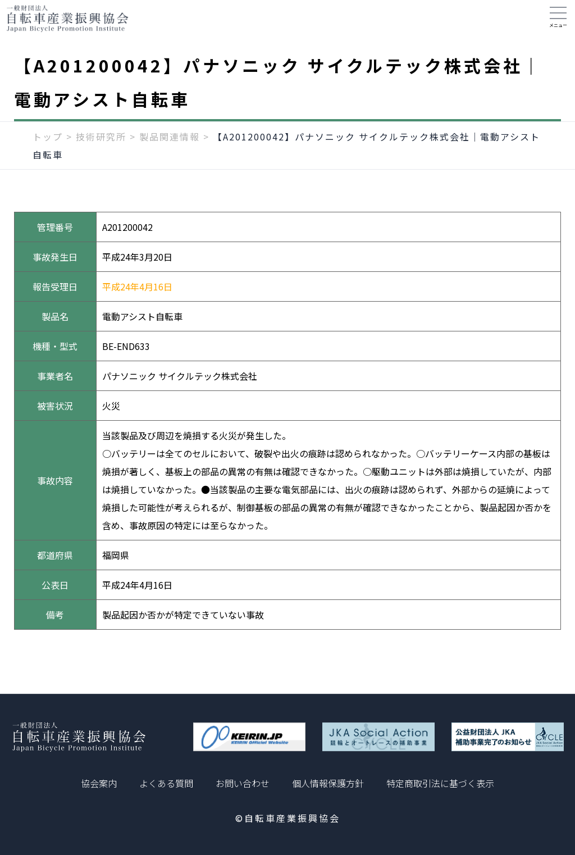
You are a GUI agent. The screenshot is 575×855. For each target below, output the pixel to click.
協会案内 (99, 783)
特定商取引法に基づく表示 (440, 783)
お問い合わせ (243, 783)
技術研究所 (101, 144)
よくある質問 (166, 783)
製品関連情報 (169, 144)
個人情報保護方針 (328, 783)
